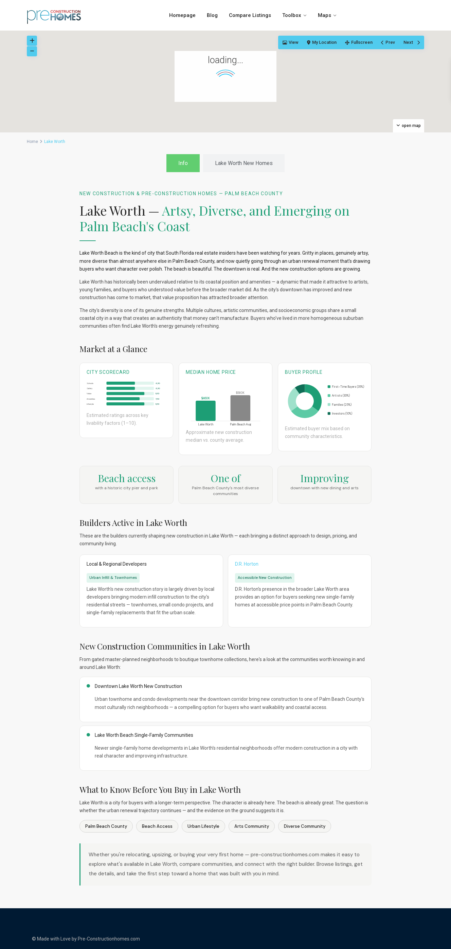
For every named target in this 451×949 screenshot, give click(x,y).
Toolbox (291, 15)
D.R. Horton (246, 564)
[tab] (183, 163)
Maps (324, 15)
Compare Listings (250, 15)
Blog (212, 15)
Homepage (182, 15)
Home (32, 141)
